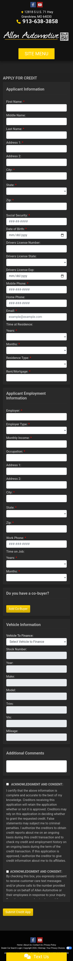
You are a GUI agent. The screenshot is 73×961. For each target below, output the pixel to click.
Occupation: (14, 451)
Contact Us (38, 945)
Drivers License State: (21, 256)
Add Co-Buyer (18, 609)
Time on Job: (15, 551)
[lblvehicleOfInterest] (36, 641)
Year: (9, 663)
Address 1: (13, 142)
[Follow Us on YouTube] (40, 5)
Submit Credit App (18, 912)
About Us (28, 945)
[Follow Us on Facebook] (33, 5)
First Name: (14, 102)
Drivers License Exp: (20, 270)
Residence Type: (17, 358)
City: (9, 170)
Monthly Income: (18, 438)
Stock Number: (16, 649)
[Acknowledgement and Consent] (7, 784)
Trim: (9, 704)
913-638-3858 (40, 21)
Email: (10, 311)
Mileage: (12, 731)
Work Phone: (15, 538)
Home (19, 945)
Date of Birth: (15, 229)
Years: (10, 330)
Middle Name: (16, 115)
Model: (11, 690)
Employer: (13, 410)
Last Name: (14, 129)
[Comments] (36, 766)
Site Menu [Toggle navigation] (36, 53)
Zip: (8, 200)
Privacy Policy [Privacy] (50, 945)
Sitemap (41, 948)
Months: (12, 344)
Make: (10, 676)
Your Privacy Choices (59, 948)
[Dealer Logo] (36, 35)
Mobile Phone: (16, 283)
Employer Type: (16, 424)
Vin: (9, 717)
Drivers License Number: (23, 242)
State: (10, 185)
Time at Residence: (19, 324)
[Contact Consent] (7, 871)
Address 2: (13, 156)
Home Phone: (15, 297)
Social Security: (17, 215)
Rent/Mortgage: (17, 371)
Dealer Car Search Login (11, 948)
